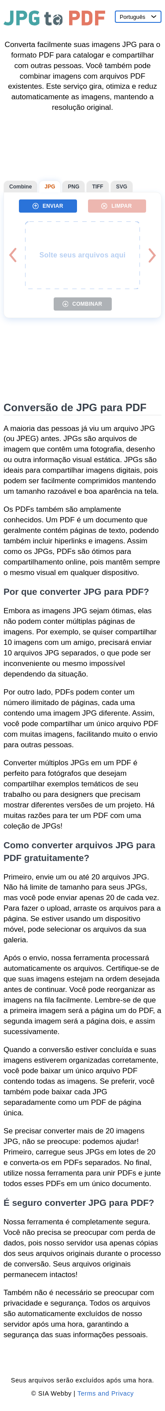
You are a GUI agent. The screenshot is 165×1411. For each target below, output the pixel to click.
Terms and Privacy (105, 1393)
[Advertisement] (82, 146)
